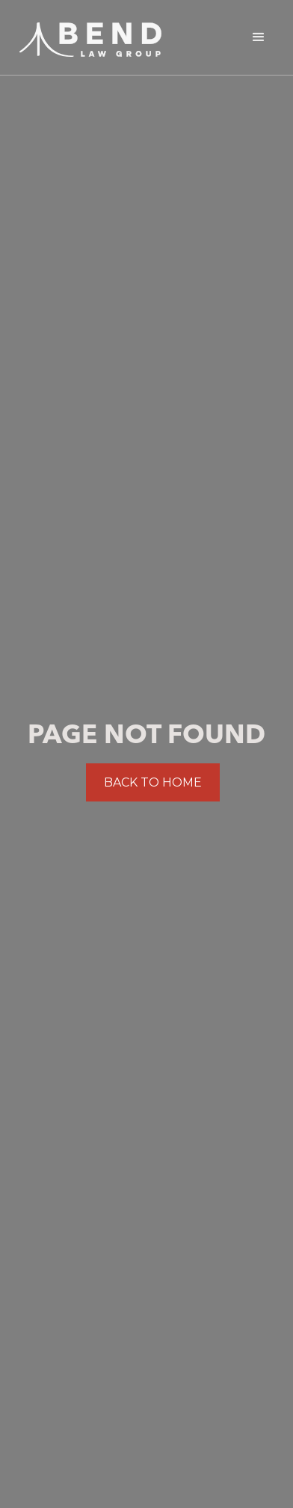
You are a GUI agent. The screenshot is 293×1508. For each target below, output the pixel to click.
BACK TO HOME (153, 782)
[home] (86, 36)
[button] (258, 37)
